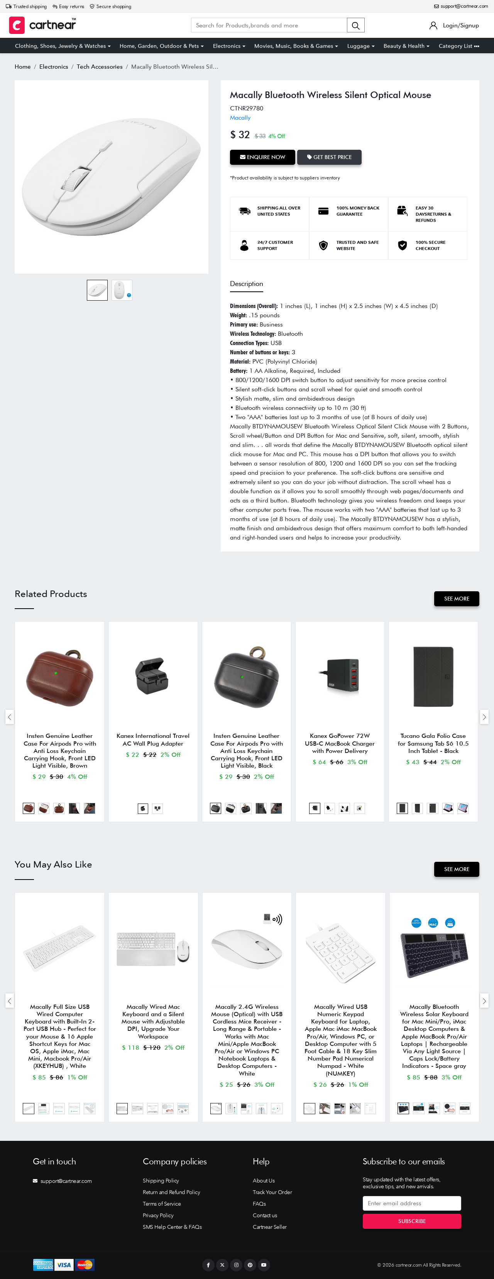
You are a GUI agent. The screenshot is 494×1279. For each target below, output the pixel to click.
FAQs (259, 1203)
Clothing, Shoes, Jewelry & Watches (60, 45)
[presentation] (9, 717)
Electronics (226, 45)
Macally (240, 117)
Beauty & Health (404, 45)
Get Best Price (329, 157)
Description (246, 283)
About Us (263, 1180)
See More (456, 599)
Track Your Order (272, 1192)
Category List (459, 45)
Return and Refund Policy (171, 1192)
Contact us (265, 1215)
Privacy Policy (158, 1215)
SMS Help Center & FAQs (172, 1226)
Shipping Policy (161, 1180)
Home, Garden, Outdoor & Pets (159, 45)
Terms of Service (162, 1203)
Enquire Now (262, 157)
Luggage (358, 45)
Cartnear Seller (270, 1226)
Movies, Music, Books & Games (293, 45)
